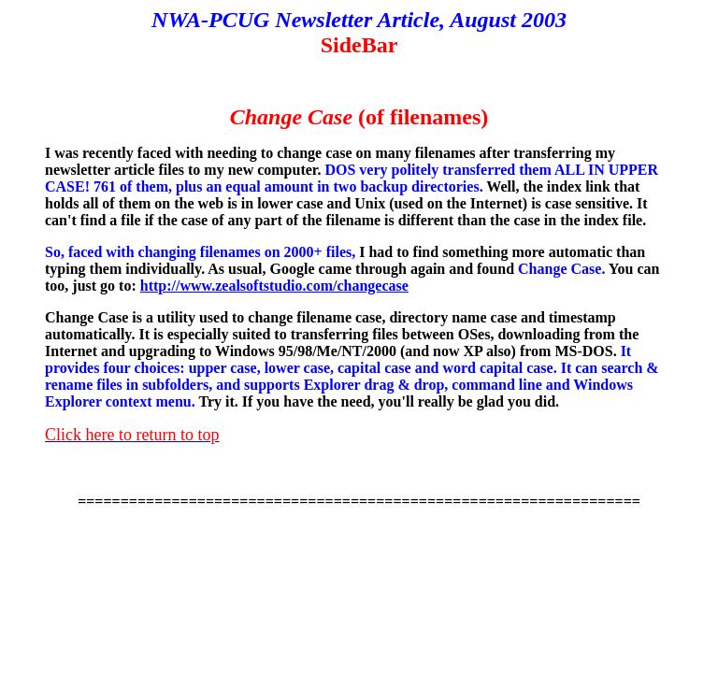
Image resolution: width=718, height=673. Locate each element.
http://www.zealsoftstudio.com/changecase (274, 286)
